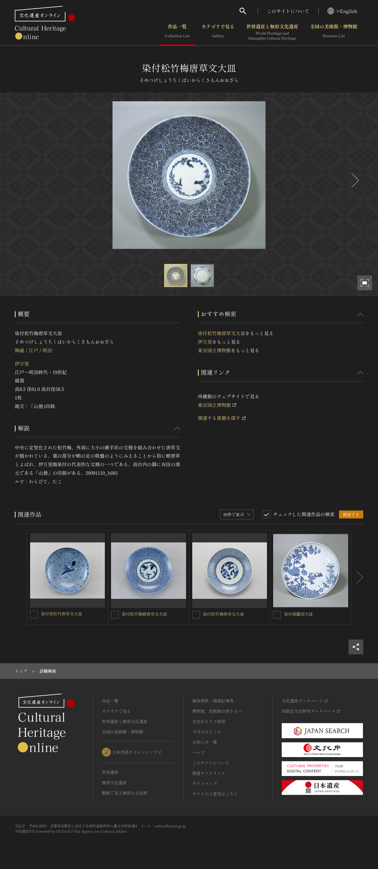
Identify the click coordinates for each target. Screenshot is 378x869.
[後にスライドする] (354, 180)
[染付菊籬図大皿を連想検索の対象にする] (277, 615)
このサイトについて (288, 10)
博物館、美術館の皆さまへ (217, 711)
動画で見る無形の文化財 (124, 793)
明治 (47, 350)
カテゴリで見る (217, 32)
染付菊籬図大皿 (298, 614)
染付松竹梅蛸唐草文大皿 (144, 614)
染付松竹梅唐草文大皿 (221, 333)
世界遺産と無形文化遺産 (272, 32)
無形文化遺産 (114, 782)
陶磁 (19, 350)
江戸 (33, 350)
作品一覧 (177, 32)
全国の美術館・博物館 (333, 32)
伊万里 (22, 363)
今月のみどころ (206, 732)
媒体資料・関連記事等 (213, 701)
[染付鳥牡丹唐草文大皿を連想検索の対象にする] (34, 614)
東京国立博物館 (214, 350)
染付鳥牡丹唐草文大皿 (61, 614)
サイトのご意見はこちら (215, 794)
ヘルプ (198, 752)
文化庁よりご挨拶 (208, 721)
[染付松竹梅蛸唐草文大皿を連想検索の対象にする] (115, 615)
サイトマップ (204, 783)
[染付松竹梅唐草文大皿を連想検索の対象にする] (196, 615)
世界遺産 (110, 772)
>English (342, 10)
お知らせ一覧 (204, 742)
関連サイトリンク (208, 773)
